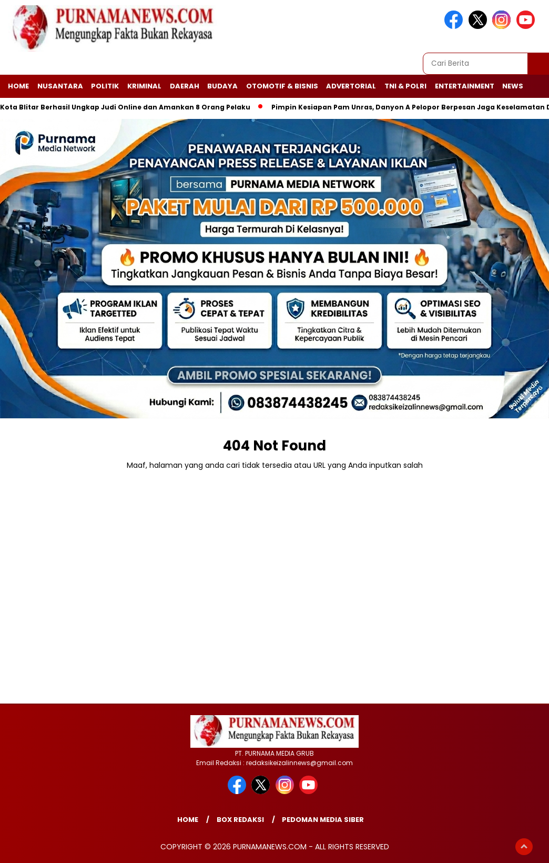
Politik (105, 86)
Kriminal (144, 86)
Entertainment (464, 86)
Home (18, 86)
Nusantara (60, 86)
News (512, 86)
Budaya (222, 86)
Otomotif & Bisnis (282, 86)
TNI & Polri (405, 86)
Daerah (184, 86)
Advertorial (351, 86)
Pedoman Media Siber (323, 820)
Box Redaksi (240, 820)
